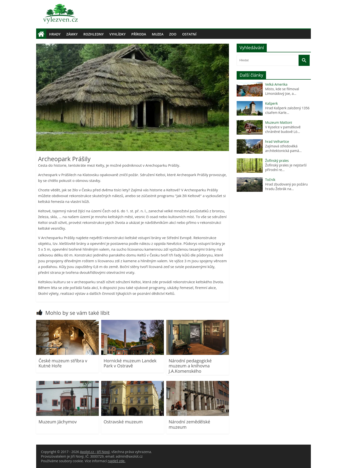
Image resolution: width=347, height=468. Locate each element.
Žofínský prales (277, 160)
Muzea (157, 34)
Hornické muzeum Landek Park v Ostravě (130, 363)
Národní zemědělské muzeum (189, 424)
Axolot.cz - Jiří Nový (95, 451)
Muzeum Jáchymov (58, 422)
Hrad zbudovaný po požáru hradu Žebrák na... (286, 186)
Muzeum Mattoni (278, 122)
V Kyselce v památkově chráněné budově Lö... (282, 129)
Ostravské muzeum (123, 422)
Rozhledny (93, 34)
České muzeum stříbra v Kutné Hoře (63, 363)
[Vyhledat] (304, 60)
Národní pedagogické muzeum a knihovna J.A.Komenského (190, 366)
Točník (270, 179)
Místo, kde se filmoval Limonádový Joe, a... (282, 91)
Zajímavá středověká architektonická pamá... (283, 148)
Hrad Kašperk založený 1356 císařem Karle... (287, 110)
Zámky (72, 34)
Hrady (54, 34)
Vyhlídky (117, 34)
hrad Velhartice (277, 141)
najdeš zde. (116, 461)
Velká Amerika (276, 84)
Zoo (172, 34)
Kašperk (271, 103)
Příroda (138, 34)
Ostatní (189, 34)
